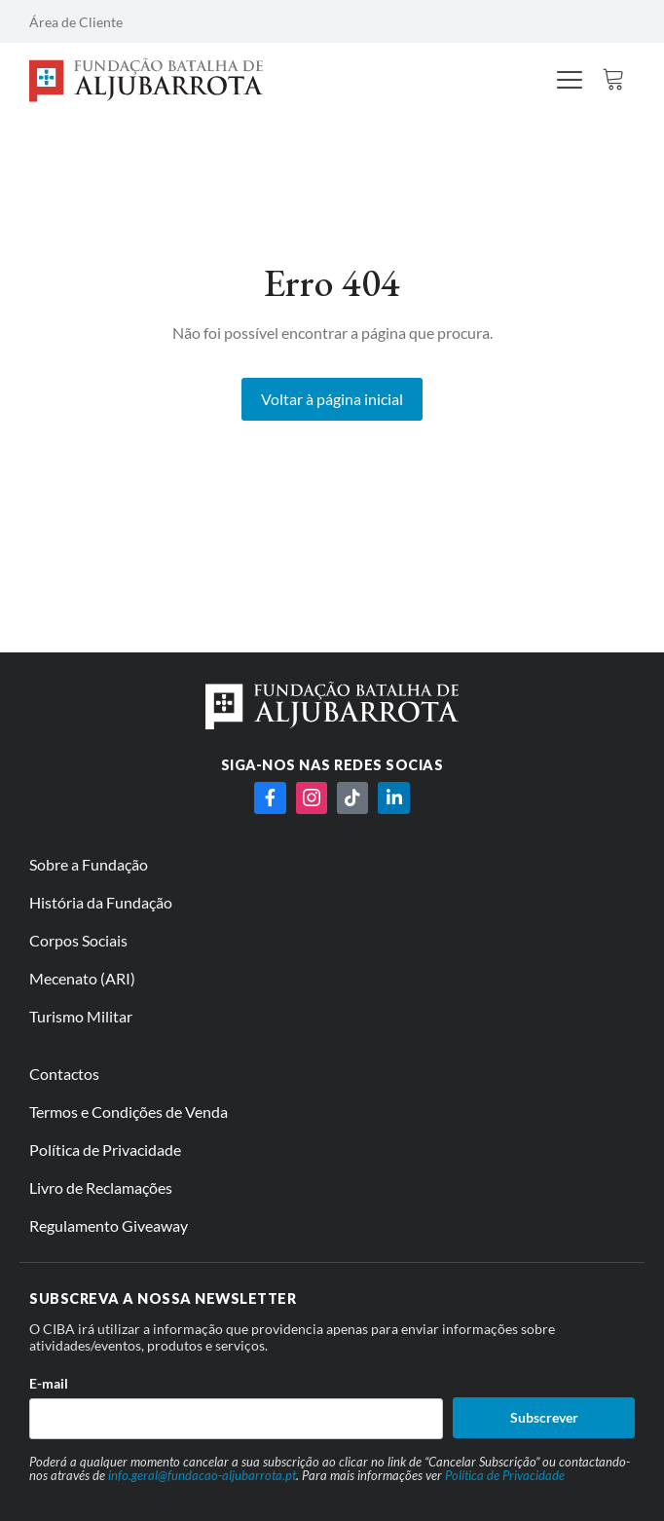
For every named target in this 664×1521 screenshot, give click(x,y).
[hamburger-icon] (570, 81)
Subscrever (544, 1417)
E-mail (48, 1383)
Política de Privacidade (505, 1475)
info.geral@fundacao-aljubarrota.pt (202, 1475)
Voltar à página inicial (332, 399)
